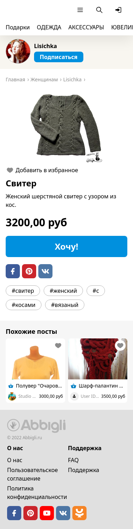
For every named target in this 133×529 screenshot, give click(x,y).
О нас (14, 460)
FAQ (73, 460)
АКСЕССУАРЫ (86, 27)
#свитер (23, 291)
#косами (23, 305)
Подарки (18, 27)
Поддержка (83, 470)
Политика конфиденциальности (37, 492)
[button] (66, 127)
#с (96, 291)
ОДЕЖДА (49, 27)
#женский (63, 291)
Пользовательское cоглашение (32, 474)
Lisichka (45, 46)
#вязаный (64, 305)
